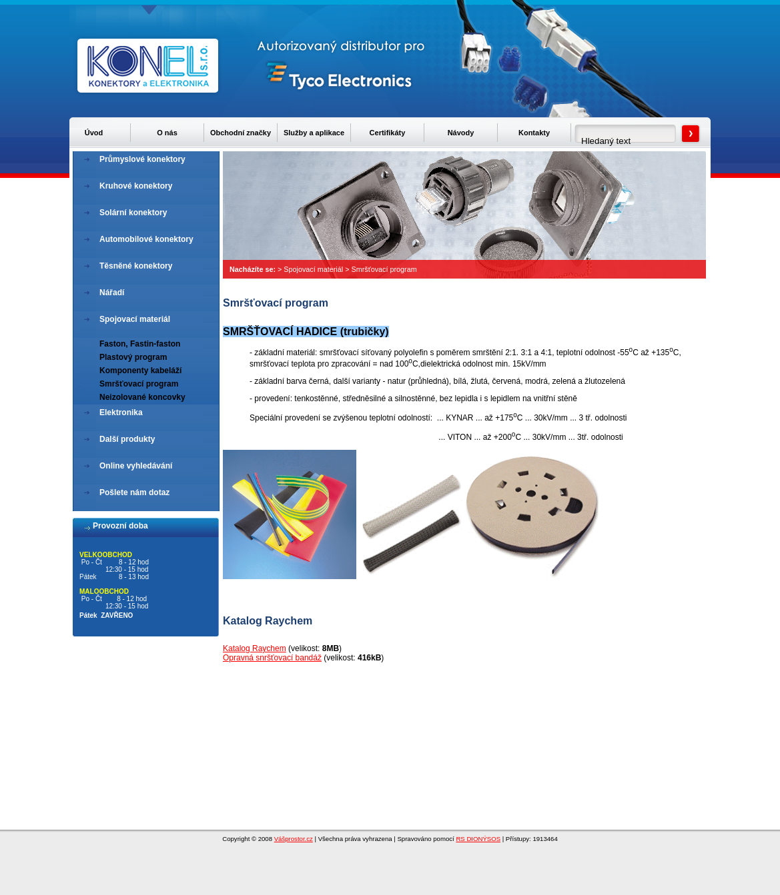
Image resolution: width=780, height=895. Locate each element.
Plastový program (133, 357)
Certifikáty (388, 133)
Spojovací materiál (313, 269)
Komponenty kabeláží (140, 370)
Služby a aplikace (314, 133)
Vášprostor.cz (293, 838)
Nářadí (111, 292)
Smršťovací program (383, 269)
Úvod (94, 133)
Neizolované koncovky (142, 397)
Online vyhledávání (135, 465)
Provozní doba (120, 525)
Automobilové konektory (146, 239)
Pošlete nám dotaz (134, 492)
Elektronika (121, 412)
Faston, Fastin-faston (139, 344)
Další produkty (127, 439)
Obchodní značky (240, 133)
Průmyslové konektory (142, 159)
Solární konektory (133, 212)
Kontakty (534, 133)
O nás (167, 133)
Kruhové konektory (135, 186)
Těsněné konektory (135, 266)
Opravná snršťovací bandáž (272, 657)
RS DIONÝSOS (478, 838)
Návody (461, 133)
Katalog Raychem (254, 648)
